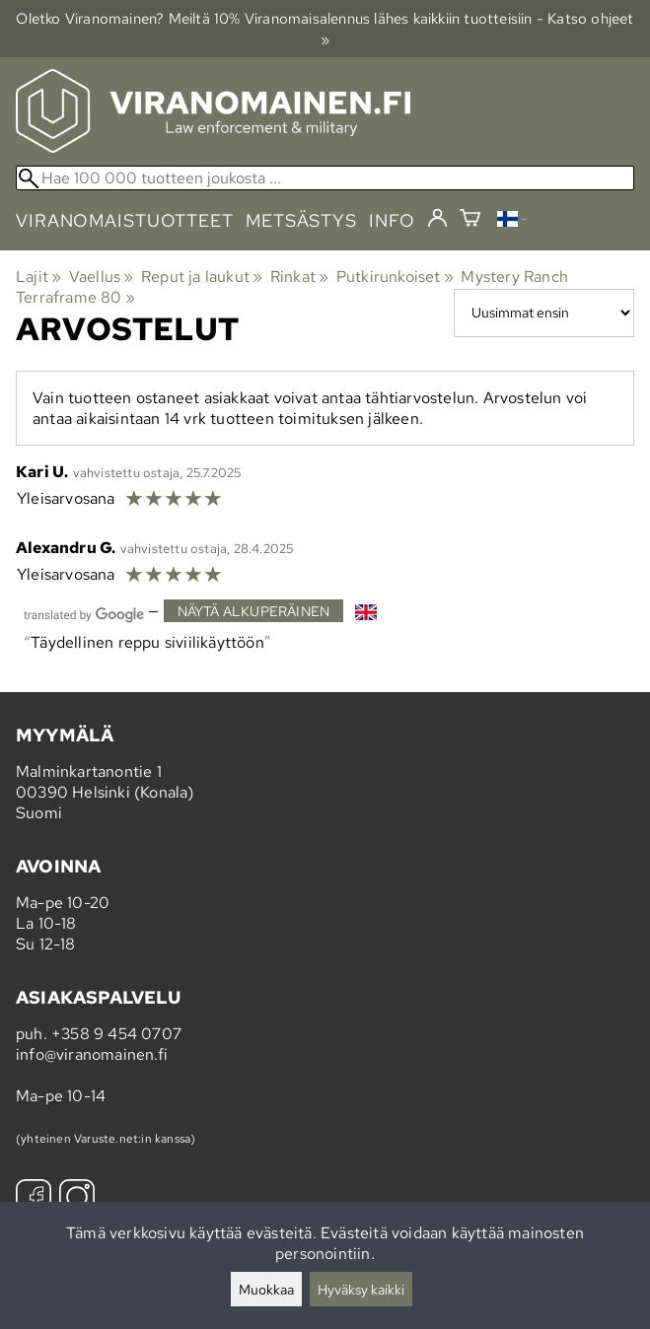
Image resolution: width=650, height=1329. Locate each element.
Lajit (38, 276)
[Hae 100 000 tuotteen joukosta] (325, 178)
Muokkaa (266, 1289)
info (392, 220)
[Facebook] (33, 1199)
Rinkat (299, 276)
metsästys (301, 220)
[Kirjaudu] (437, 219)
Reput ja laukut (201, 276)
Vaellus (101, 276)
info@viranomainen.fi (92, 1054)
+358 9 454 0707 (116, 1033)
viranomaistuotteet (125, 220)
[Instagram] (77, 1199)
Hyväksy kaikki (361, 1289)
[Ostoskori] (470, 220)
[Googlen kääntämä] (84, 612)
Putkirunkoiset (395, 276)
